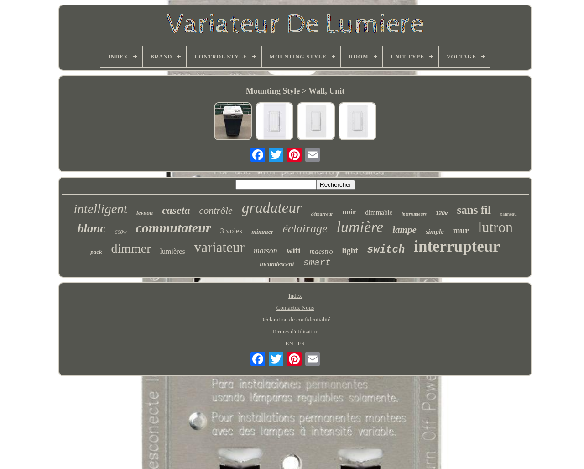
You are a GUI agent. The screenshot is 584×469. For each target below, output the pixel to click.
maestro (321, 251)
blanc (92, 228)
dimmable (378, 212)
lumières (172, 251)
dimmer (131, 248)
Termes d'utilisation (295, 331)
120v (442, 213)
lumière (360, 226)
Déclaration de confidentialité (295, 319)
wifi (294, 250)
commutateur (173, 227)
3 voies (231, 231)
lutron (495, 227)
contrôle (216, 210)
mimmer (262, 231)
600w (121, 232)
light (350, 250)
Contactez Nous (295, 307)
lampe (404, 229)
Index (295, 295)
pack (96, 251)
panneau (508, 213)
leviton (144, 212)
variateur (219, 247)
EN (289, 343)
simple (435, 231)
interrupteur (457, 246)
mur (461, 230)
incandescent (277, 264)
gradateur (272, 208)
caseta (176, 210)
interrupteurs (414, 213)
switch (386, 250)
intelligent (100, 208)
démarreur (322, 213)
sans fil (474, 210)
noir (349, 211)
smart (317, 263)
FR (301, 343)
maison (265, 250)
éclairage (304, 228)
